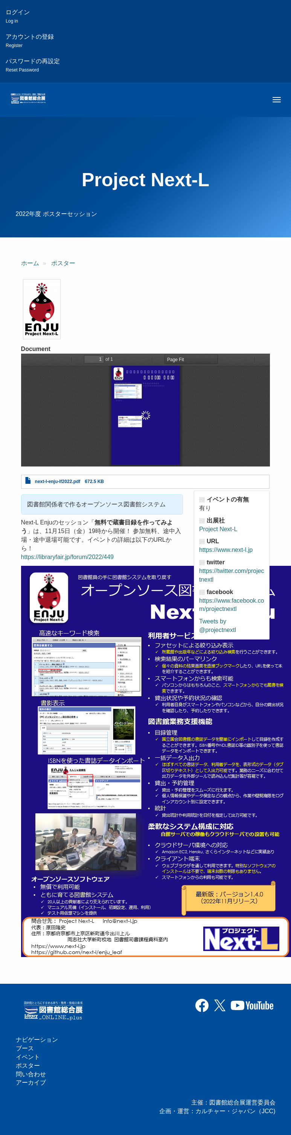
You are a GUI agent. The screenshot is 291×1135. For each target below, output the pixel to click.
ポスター (63, 263)
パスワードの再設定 (33, 65)
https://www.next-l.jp (226, 550)
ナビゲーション (37, 1039)
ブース (25, 1048)
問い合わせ (31, 1074)
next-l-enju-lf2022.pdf (58, 481)
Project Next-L (218, 529)
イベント (28, 1057)
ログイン (18, 16)
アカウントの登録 (30, 40)
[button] (42, 309)
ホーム (30, 263)
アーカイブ (31, 1082)
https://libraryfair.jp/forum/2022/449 (67, 557)
